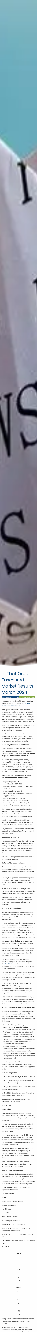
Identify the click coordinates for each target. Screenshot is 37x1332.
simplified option (11, 964)
